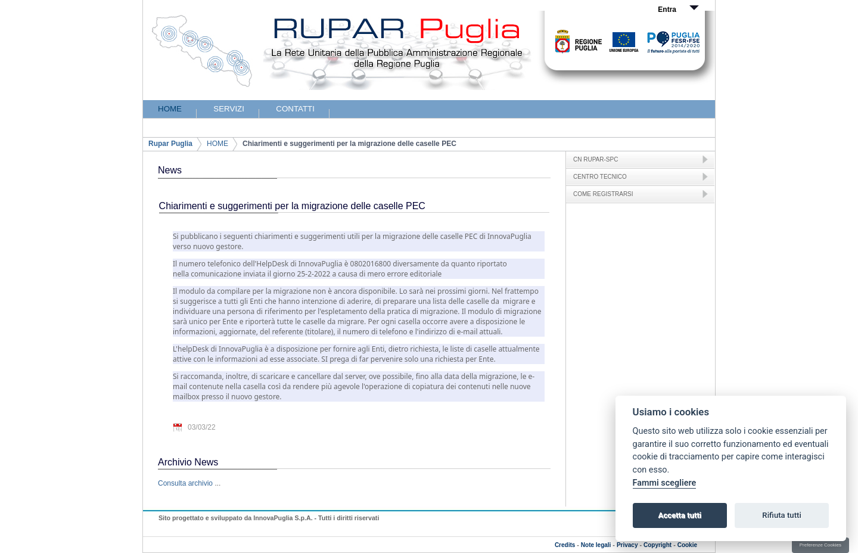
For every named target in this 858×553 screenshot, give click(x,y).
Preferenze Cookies (820, 545)
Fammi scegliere (665, 483)
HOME (217, 143)
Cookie (687, 545)
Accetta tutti (679, 515)
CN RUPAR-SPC (595, 159)
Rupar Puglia (170, 143)
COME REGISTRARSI (603, 194)
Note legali (596, 545)
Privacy (627, 545)
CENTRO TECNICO (600, 176)
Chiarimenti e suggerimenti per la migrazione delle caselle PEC (349, 143)
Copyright (658, 545)
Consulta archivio (185, 483)
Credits (565, 545)
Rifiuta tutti (781, 515)
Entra (667, 9)
